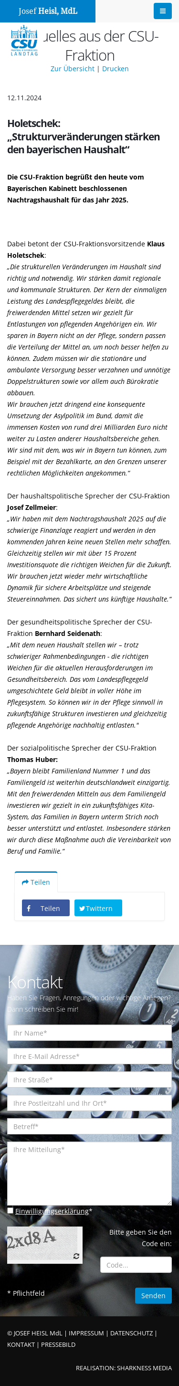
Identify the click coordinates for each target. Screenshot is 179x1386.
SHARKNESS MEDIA (144, 1368)
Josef (48, 11)
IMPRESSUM (86, 1333)
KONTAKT (21, 1345)
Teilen (36, 882)
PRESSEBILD (58, 1345)
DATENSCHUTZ (131, 1333)
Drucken (115, 68)
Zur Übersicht (73, 68)
